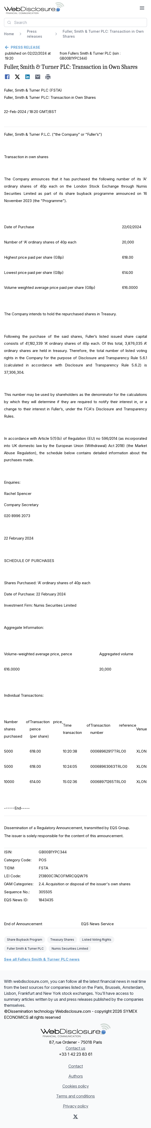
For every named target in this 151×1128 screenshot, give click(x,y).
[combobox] (75, 22)
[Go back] (75, 47)
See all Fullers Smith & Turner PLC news (42, 959)
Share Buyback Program (24, 939)
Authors (75, 1076)
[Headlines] (34, 8)
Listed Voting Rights (96, 939)
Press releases (34, 33)
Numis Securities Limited (70, 948)
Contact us (75, 1048)
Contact (75, 1066)
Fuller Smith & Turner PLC (25, 948)
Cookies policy (75, 1086)
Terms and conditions (75, 1096)
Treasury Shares (62, 939)
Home (9, 34)
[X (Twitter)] (75, 1116)
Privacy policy (75, 1106)
